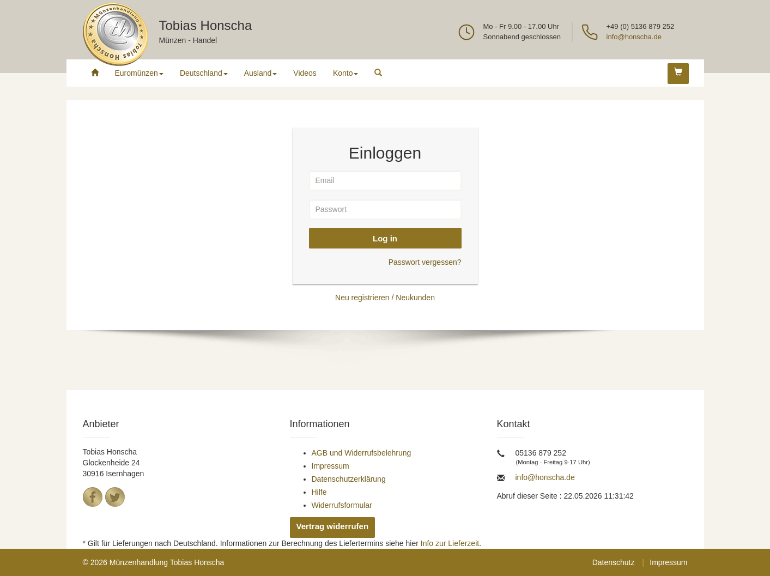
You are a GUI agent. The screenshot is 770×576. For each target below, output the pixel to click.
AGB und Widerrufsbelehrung (361, 452)
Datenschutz (613, 562)
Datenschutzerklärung (349, 479)
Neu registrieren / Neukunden (385, 297)
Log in (385, 238)
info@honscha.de (634, 37)
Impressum (330, 466)
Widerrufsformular (342, 505)
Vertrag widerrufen (332, 526)
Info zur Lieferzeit (450, 543)
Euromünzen (139, 73)
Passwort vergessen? (425, 262)
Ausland (260, 73)
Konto (346, 73)
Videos (305, 73)
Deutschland (204, 73)
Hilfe (319, 492)
